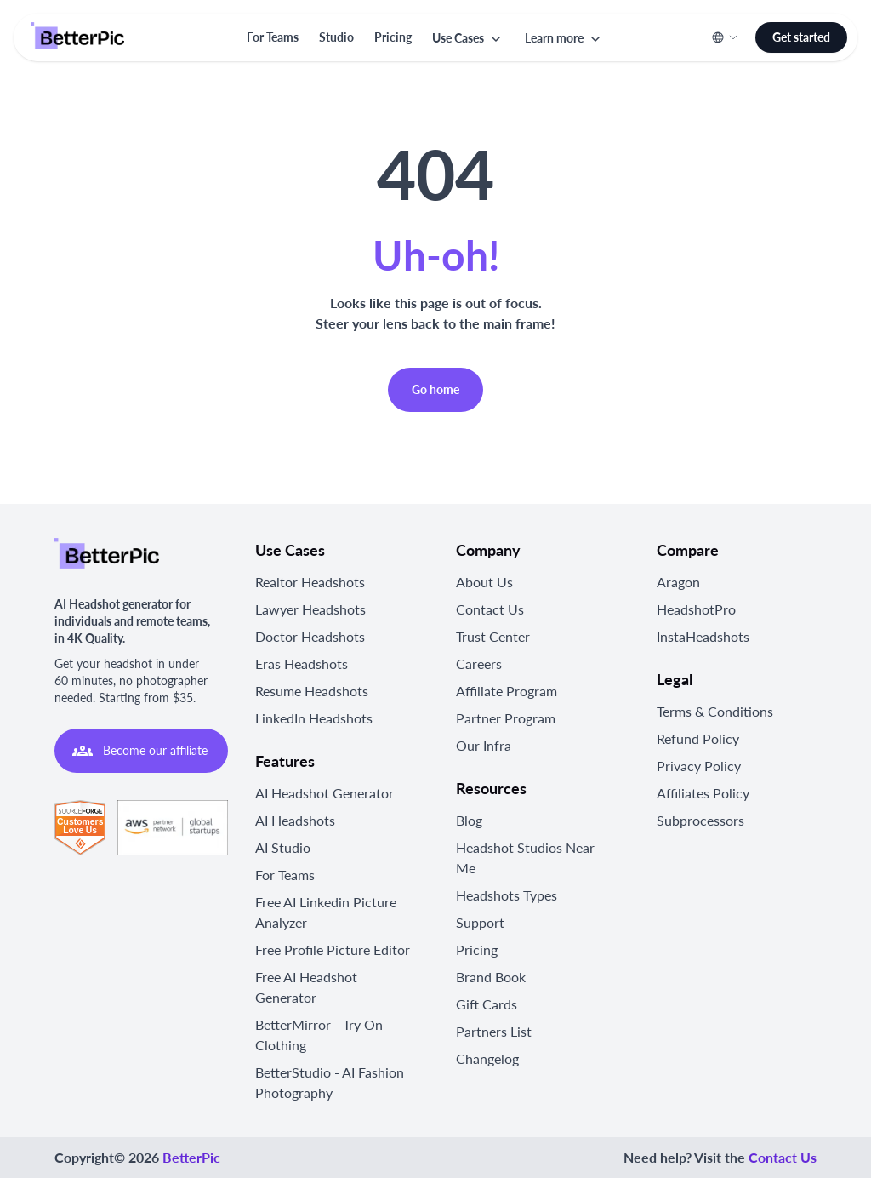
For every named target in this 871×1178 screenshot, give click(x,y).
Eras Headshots (301, 663)
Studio (336, 37)
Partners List (494, 1031)
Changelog (487, 1058)
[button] (468, 38)
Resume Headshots (311, 691)
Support (480, 922)
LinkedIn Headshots (314, 718)
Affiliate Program (506, 691)
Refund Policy (698, 738)
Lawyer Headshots (310, 609)
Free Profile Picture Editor (332, 949)
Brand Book (491, 977)
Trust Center (493, 636)
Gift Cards (486, 1004)
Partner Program (505, 718)
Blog (469, 820)
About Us (484, 582)
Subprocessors (700, 820)
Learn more (564, 38)
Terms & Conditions (715, 711)
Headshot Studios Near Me (525, 857)
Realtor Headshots (310, 582)
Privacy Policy (699, 766)
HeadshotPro (696, 609)
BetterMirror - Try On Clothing (319, 1034)
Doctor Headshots (310, 636)
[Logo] (77, 37)
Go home (435, 389)
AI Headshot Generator (324, 793)
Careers (479, 663)
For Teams (273, 37)
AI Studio (282, 847)
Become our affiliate (140, 751)
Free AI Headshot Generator (306, 987)
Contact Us (490, 609)
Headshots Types (506, 895)
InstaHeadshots (703, 636)
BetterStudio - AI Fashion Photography (329, 1082)
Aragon (678, 582)
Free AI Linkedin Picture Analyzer (325, 912)
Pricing (393, 37)
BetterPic (191, 1157)
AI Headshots (295, 820)
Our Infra (483, 745)
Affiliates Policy (703, 793)
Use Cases (468, 38)
